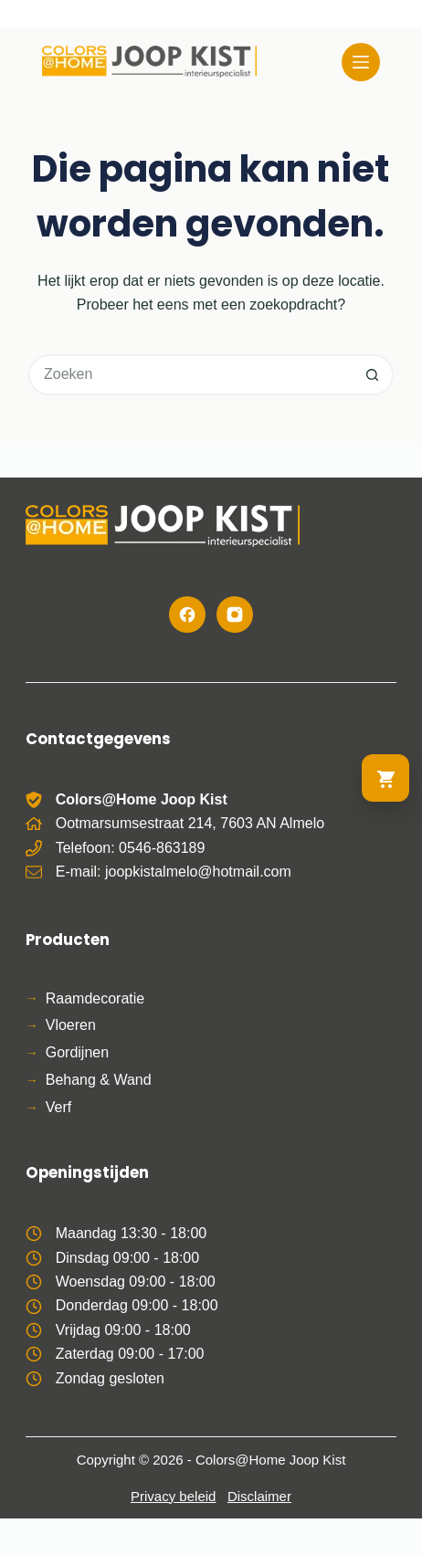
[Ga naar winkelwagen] (385, 778)
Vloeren (71, 1025)
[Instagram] (234, 614)
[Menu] (361, 62)
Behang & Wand (99, 1079)
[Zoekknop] (373, 374)
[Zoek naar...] (190, 374)
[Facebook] (187, 614)
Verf (58, 1107)
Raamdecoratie (95, 998)
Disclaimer (259, 1496)
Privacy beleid (173, 1496)
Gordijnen (77, 1052)
